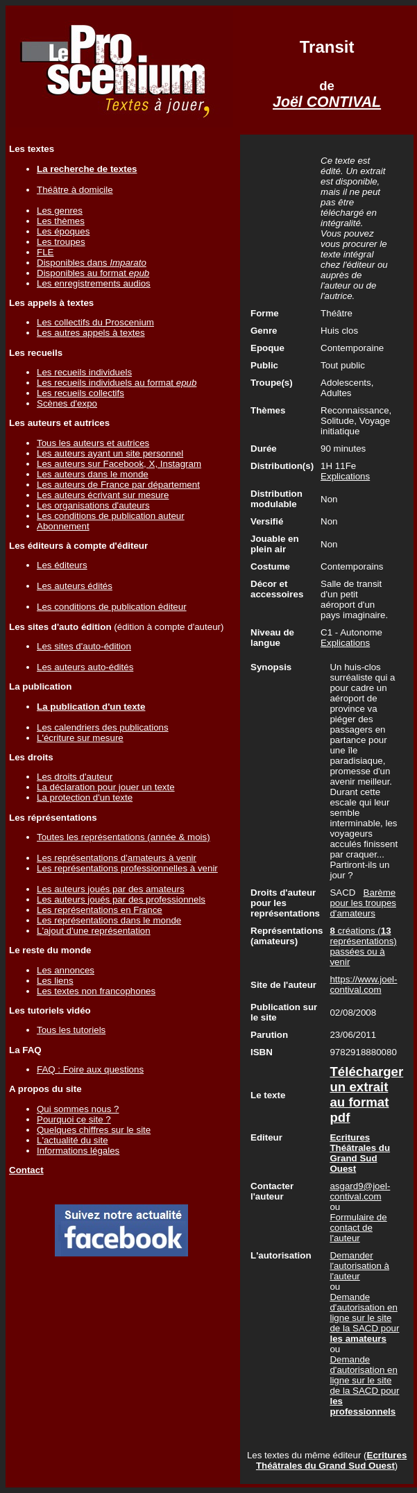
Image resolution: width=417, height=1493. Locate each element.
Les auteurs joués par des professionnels (121, 899)
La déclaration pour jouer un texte (106, 787)
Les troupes (61, 242)
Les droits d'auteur (74, 776)
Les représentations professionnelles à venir (127, 868)
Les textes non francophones (96, 991)
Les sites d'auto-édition (84, 646)
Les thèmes (61, 221)
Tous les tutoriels (71, 1030)
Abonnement (63, 526)
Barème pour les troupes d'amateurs (363, 903)
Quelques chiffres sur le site (94, 1130)
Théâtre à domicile (75, 190)
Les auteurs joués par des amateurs (111, 889)
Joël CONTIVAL (327, 102)
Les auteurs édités (74, 586)
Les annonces (65, 970)
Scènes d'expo (67, 403)
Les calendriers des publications (103, 727)
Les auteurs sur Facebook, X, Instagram (119, 464)
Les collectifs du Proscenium (95, 322)
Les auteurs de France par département (118, 484)
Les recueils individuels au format (116, 382)
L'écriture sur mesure (80, 738)
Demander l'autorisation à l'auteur (359, 1265)
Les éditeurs (62, 565)
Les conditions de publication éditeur (112, 607)
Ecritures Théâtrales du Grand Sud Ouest (331, 1460)
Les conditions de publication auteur (111, 516)
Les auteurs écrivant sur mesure (103, 495)
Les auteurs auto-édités (85, 667)
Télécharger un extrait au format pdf (366, 1094)
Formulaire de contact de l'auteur (358, 1227)
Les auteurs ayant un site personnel (110, 453)
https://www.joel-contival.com (363, 984)
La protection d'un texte (85, 797)
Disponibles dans (91, 262)
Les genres (60, 210)
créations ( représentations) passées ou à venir (363, 946)
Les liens (55, 980)
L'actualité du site (72, 1140)
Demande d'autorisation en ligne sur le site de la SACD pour (364, 1318)
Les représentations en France (99, 910)
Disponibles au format (93, 273)
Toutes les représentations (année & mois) (123, 837)
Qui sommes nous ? (78, 1109)
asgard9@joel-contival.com (360, 1191)
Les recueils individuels (84, 372)
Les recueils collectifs (80, 393)
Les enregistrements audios (94, 283)
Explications (345, 476)
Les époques (63, 231)
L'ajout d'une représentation (94, 930)
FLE (45, 252)
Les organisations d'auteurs (93, 505)
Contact (26, 1170)
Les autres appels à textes (91, 332)
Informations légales (78, 1150)
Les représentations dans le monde (109, 920)
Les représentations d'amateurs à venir (116, 858)
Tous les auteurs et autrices (93, 443)
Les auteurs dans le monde (92, 474)
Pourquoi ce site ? (74, 1119)
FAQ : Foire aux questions (90, 1069)
